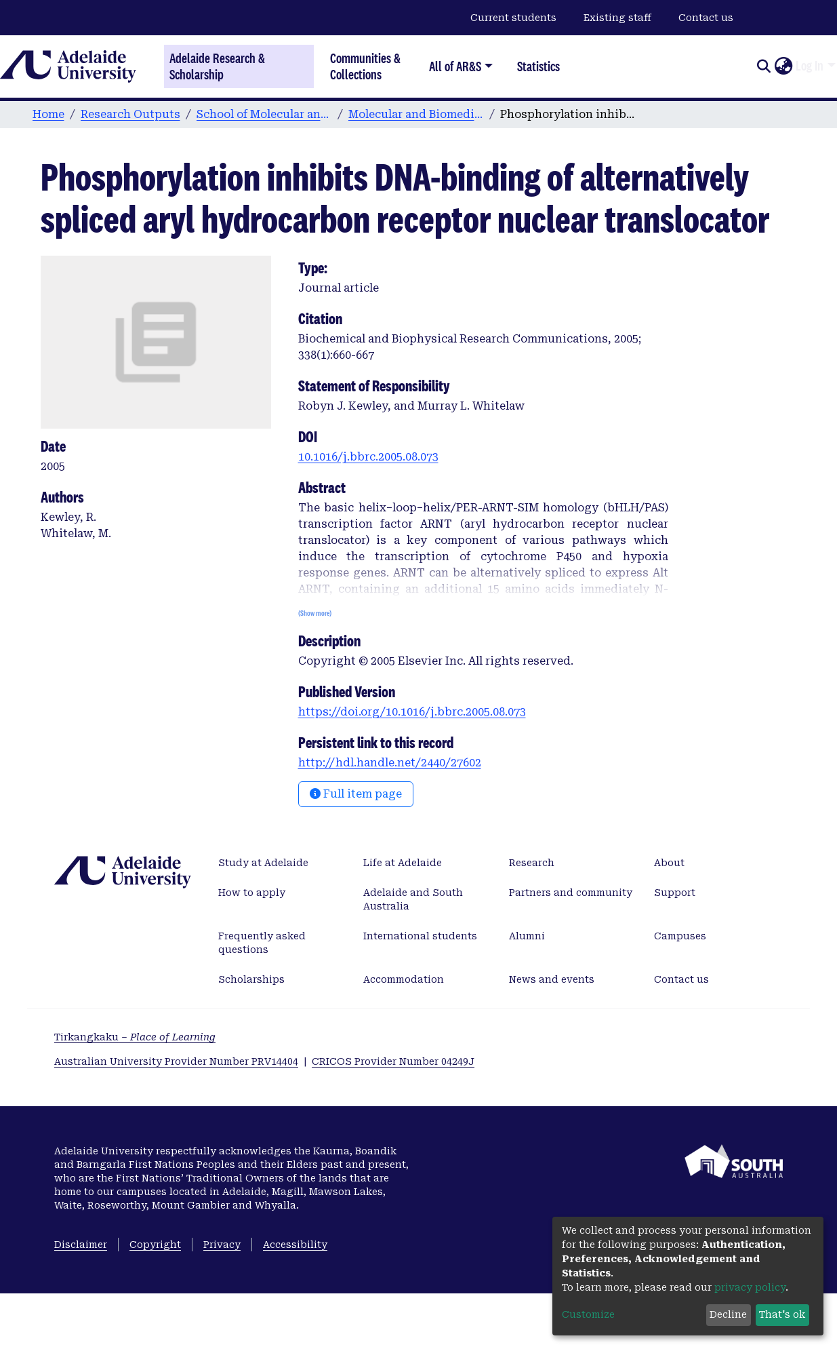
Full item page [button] (356, 793)
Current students (513, 17)
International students (420, 936)
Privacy (222, 1244)
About (669, 862)
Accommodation (403, 979)
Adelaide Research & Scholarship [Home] (217, 66)
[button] (783, 66)
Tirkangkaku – (135, 1037)
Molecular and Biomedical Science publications (416, 114)
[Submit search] (763, 66)
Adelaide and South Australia (413, 899)
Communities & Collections (365, 66)
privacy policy (749, 1287)
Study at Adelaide (263, 862)
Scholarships (251, 979)
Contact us (705, 17)
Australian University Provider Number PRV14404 (176, 1061)
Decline (728, 1314)
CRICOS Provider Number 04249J (393, 1061)
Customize (588, 1314)
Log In (809, 66)
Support (674, 892)
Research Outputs (130, 114)
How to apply (251, 892)
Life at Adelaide (402, 862)
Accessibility (295, 1244)
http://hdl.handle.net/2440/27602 (389, 762)
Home (48, 114)
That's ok (782, 1314)
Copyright (155, 1244)
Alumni (527, 936)
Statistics (538, 66)
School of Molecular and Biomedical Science (264, 114)
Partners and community (570, 892)
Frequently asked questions (262, 943)
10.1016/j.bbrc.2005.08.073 (368, 456)
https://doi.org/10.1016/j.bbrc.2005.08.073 (412, 711)
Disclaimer (80, 1244)
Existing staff (617, 17)
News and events (551, 979)
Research (531, 862)
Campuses (680, 936)
